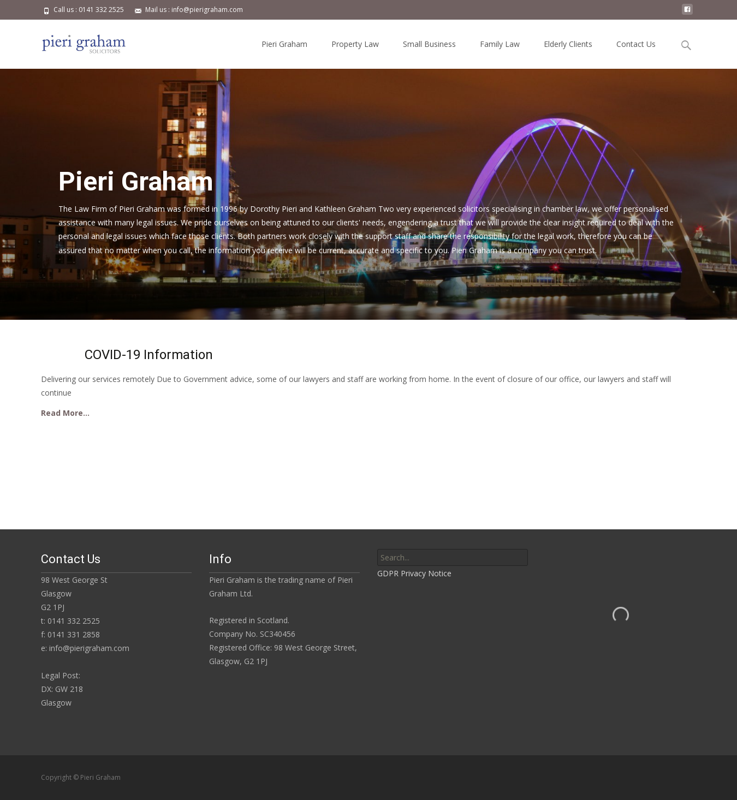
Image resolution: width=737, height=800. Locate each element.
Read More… (65, 413)
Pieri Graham (284, 44)
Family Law (500, 44)
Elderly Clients (568, 44)
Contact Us (636, 44)
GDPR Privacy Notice (414, 573)
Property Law (355, 44)
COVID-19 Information (149, 354)
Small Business (429, 44)
